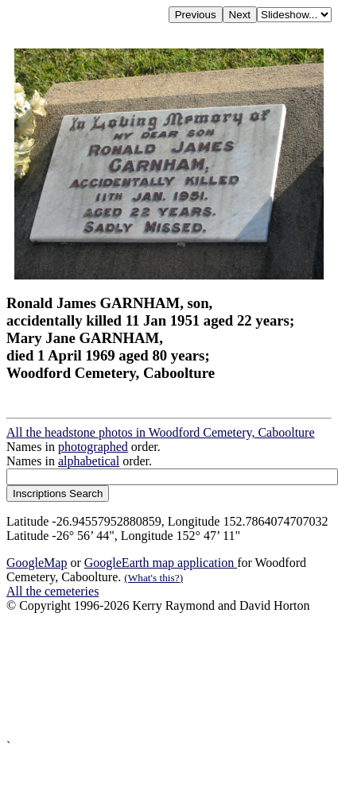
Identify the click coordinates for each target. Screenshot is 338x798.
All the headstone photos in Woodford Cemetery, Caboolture (160, 432)
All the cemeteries (52, 591)
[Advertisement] (149, 676)
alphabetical (88, 461)
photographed (93, 446)
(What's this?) (153, 578)
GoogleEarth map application (160, 562)
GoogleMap (36, 562)
